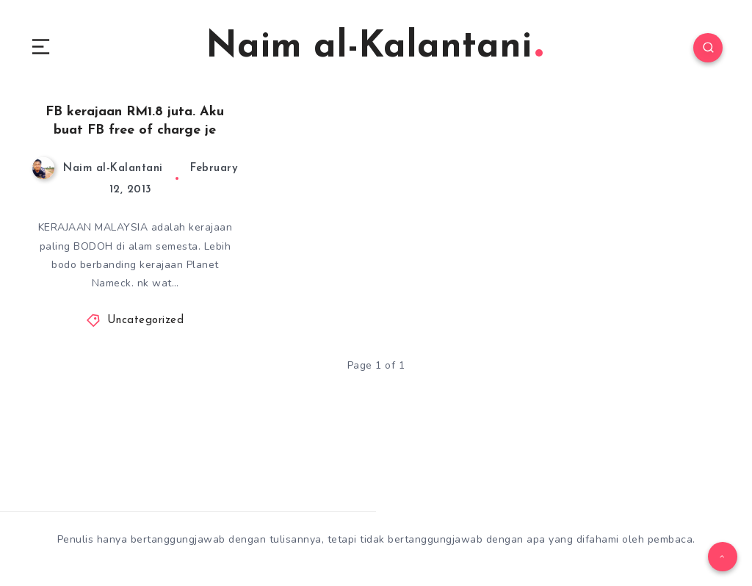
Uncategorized (145, 320)
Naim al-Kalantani (374, 47)
